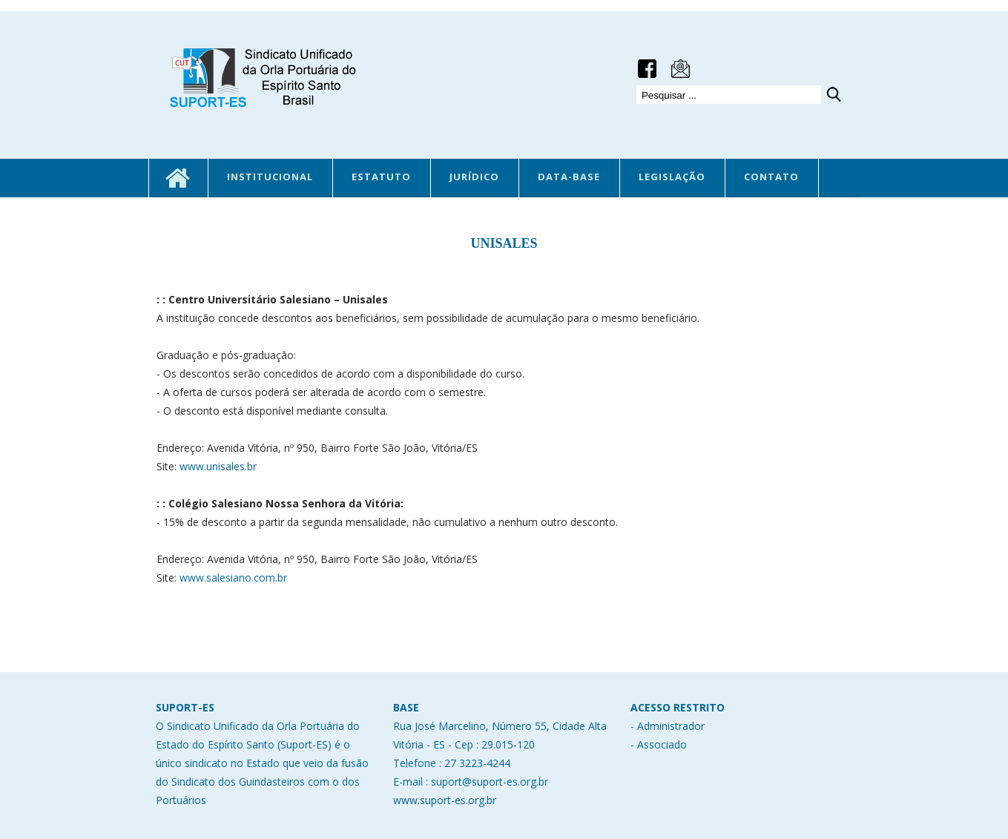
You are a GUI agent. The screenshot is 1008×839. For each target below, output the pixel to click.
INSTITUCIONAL (270, 176)
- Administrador (667, 726)
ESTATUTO (381, 176)
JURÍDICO (474, 176)
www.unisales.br (218, 466)
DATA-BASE (569, 176)
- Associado (658, 744)
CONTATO (771, 176)
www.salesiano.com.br (233, 577)
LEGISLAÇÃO (672, 176)
